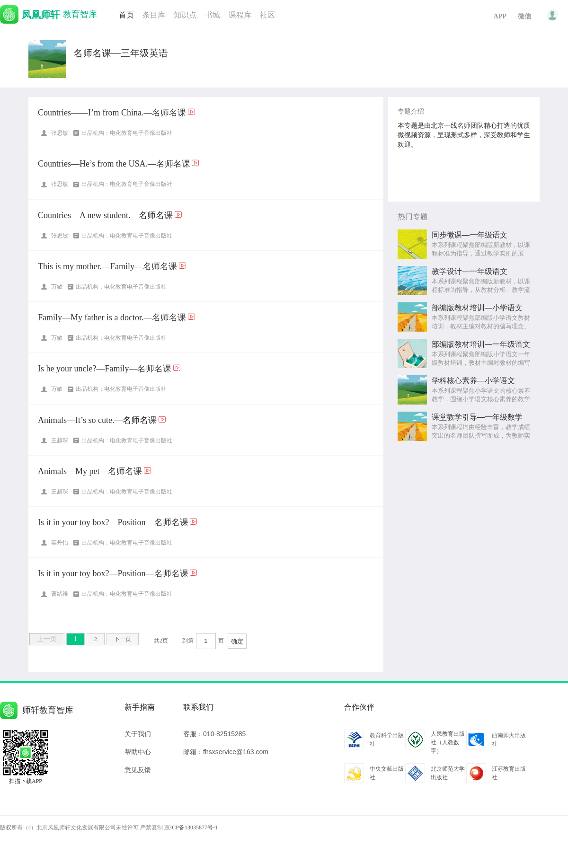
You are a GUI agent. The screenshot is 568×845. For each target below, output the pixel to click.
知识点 (185, 15)
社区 (267, 15)
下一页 (122, 639)
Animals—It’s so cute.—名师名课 (97, 420)
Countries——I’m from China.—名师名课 (112, 112)
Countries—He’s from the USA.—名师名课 (114, 163)
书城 (212, 15)
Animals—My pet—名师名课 (90, 471)
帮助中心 (137, 752)
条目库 (153, 15)
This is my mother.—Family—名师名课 (107, 266)
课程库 (240, 15)
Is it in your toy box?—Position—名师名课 (113, 522)
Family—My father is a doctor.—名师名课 (112, 317)
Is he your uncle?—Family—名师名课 (104, 368)
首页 (126, 15)
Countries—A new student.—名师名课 (105, 215)
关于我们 (137, 734)
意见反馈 (137, 770)
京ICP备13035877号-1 (191, 827)
